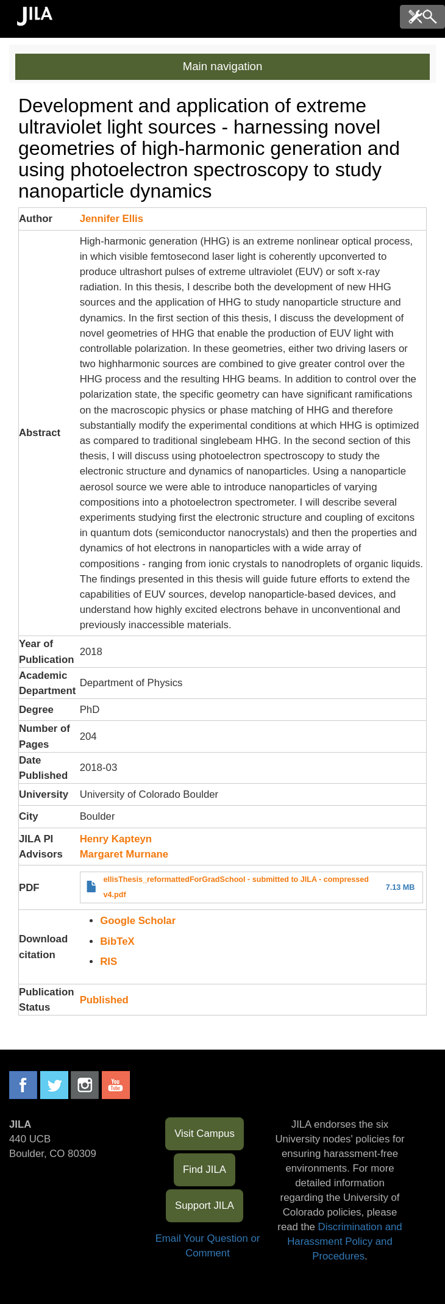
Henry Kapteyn (116, 839)
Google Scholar (138, 920)
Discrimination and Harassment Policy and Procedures (344, 1241)
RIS (108, 961)
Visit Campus (204, 1133)
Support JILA (204, 1205)
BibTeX (117, 941)
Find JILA (204, 1169)
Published (104, 1000)
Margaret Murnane (124, 854)
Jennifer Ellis (111, 218)
